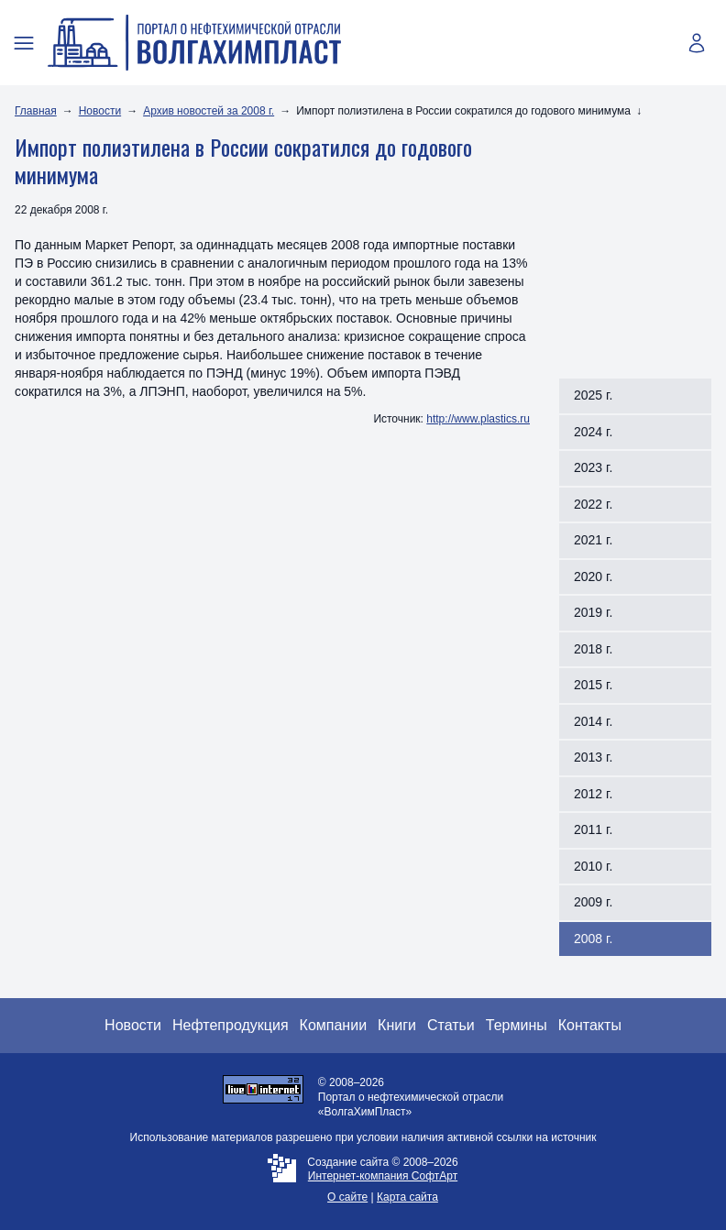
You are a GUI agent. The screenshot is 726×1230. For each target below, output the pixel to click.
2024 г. (593, 431)
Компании (334, 1025)
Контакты (590, 1025)
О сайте (347, 1197)
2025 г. (593, 395)
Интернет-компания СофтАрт (382, 1176)
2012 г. (593, 793)
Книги (397, 1025)
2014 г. (593, 721)
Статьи (451, 1025)
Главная (36, 110)
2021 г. (593, 540)
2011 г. (593, 829)
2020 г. (593, 576)
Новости (100, 110)
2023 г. (593, 467)
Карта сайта (407, 1197)
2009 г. (593, 902)
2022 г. (593, 504)
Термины (516, 1025)
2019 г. (593, 612)
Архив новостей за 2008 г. (208, 110)
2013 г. (593, 757)
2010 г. (593, 866)
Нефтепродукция (230, 1025)
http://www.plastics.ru (478, 418)
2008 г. (593, 938)
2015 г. (593, 684)
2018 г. (593, 649)
